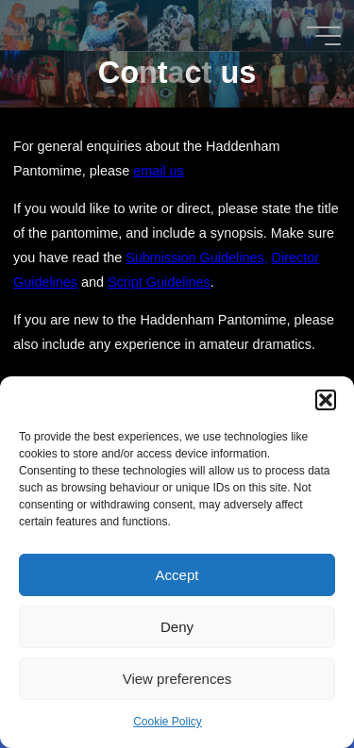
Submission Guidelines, (197, 257)
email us (159, 170)
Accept (177, 575)
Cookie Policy (167, 721)
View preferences (177, 679)
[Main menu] (324, 35)
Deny (177, 627)
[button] (325, 400)
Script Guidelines (159, 282)
